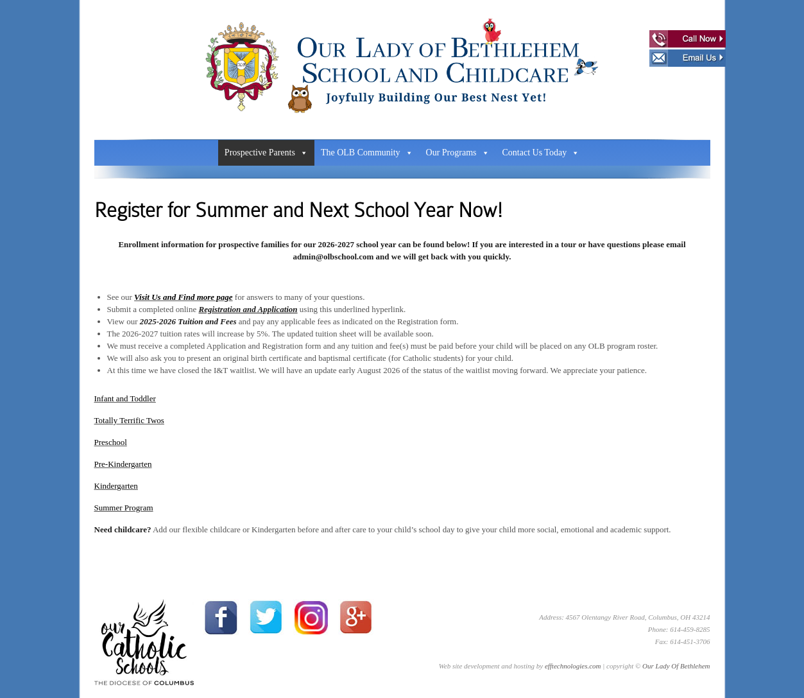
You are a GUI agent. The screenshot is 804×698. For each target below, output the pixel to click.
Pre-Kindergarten (123, 464)
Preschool (110, 442)
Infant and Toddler (125, 398)
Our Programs (458, 152)
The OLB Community (367, 152)
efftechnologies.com (573, 666)
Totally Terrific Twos (129, 420)
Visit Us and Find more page (183, 297)
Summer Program (123, 507)
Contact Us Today (541, 152)
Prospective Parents (266, 152)
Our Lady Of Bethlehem (676, 666)
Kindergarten (116, 486)
